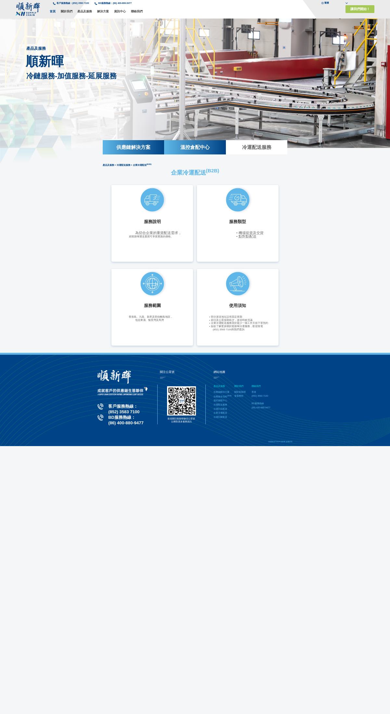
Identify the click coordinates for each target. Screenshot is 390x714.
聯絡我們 (137, 11)
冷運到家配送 (220, 417)
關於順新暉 (240, 392)
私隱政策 (271, 442)
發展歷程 (238, 396)
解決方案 (103, 11)
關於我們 (66, 11)
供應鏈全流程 (222, 396)
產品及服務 (84, 11)
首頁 (53, 11)
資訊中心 (120, 11)
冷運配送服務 (256, 147)
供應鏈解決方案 (133, 147)
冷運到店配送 (220, 409)
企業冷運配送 (220, 413)
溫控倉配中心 (195, 147)
